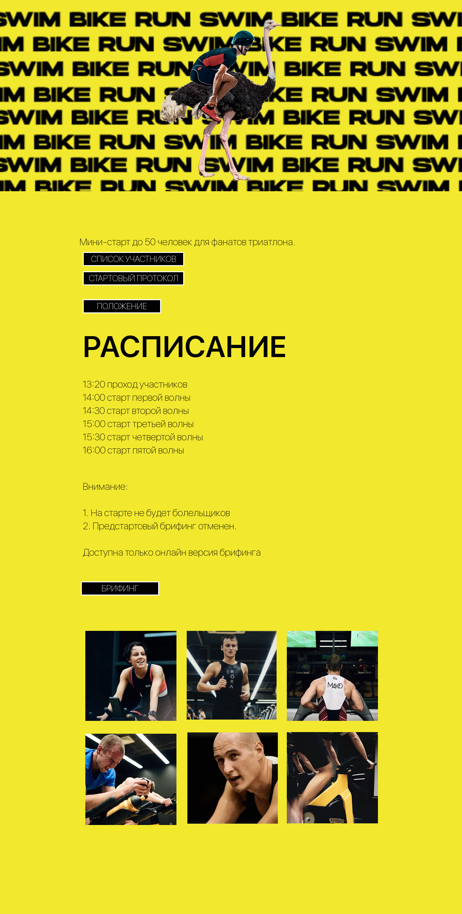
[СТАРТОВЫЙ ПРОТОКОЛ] (133, 278)
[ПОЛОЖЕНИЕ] (122, 306)
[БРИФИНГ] (120, 588)
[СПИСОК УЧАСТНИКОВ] (133, 259)
